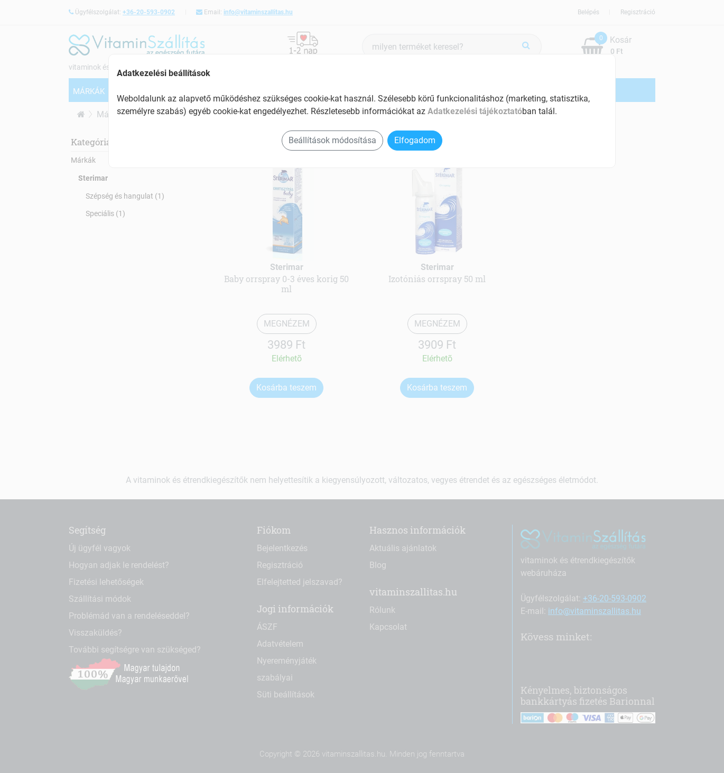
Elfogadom (414, 140)
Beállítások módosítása (332, 140)
